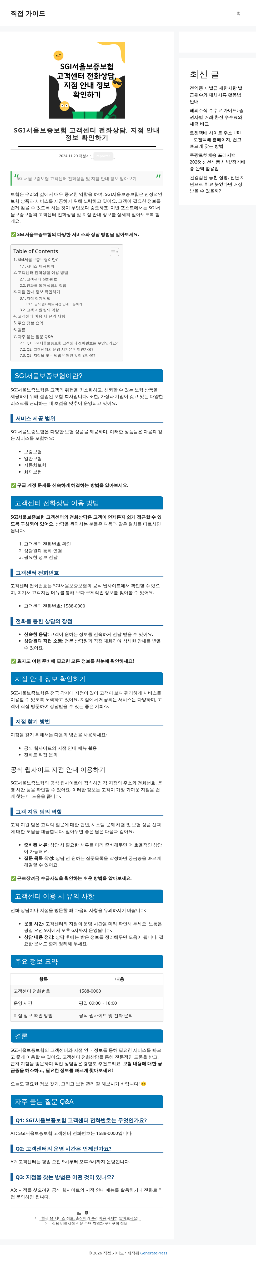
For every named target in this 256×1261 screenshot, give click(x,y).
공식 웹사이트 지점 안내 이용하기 (58, 304)
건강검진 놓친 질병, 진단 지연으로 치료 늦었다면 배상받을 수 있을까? (217, 184)
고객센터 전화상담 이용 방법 (43, 272)
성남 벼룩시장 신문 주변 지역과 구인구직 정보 (90, 1223)
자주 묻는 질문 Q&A (35, 336)
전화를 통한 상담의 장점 (46, 285)
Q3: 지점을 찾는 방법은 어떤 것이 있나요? (61, 355)
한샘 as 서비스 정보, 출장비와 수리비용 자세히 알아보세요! (89, 1218)
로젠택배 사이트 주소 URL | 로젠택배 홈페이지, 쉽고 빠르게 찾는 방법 (216, 139)
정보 (88, 1212)
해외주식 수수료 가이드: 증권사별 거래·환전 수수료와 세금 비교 (217, 117)
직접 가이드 (28, 13)
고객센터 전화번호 (42, 279)
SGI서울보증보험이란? (38, 259)
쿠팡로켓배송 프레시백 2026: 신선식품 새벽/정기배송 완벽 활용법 (217, 161)
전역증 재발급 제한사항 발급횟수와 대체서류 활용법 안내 (216, 94)
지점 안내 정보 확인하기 (39, 291)
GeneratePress (153, 1252)
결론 (22, 329)
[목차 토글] (112, 251)
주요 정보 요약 (30, 322)
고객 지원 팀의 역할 (43, 309)
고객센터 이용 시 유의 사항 (41, 316)
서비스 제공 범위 (40, 266)
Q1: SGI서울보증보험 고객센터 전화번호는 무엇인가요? (72, 342)
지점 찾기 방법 (39, 298)
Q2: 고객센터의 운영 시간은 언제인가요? (60, 349)
